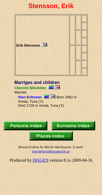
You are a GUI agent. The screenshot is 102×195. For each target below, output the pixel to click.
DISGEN (41, 160)
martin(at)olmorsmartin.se (51, 151)
